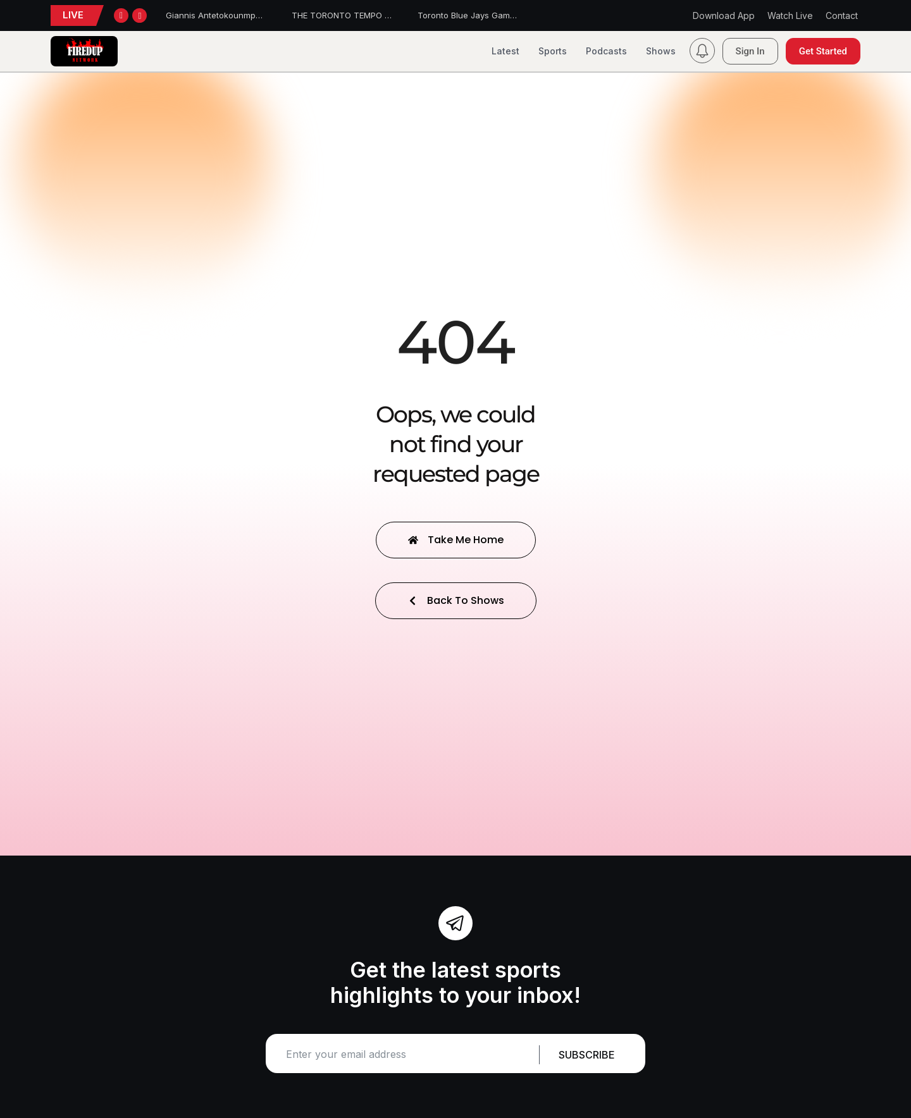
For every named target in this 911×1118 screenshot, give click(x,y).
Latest (505, 51)
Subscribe (587, 1054)
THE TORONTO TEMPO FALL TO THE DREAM (379, 15)
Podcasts (606, 51)
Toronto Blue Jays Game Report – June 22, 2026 (514, 15)
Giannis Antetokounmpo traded (227, 15)
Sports (552, 51)
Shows (661, 51)
